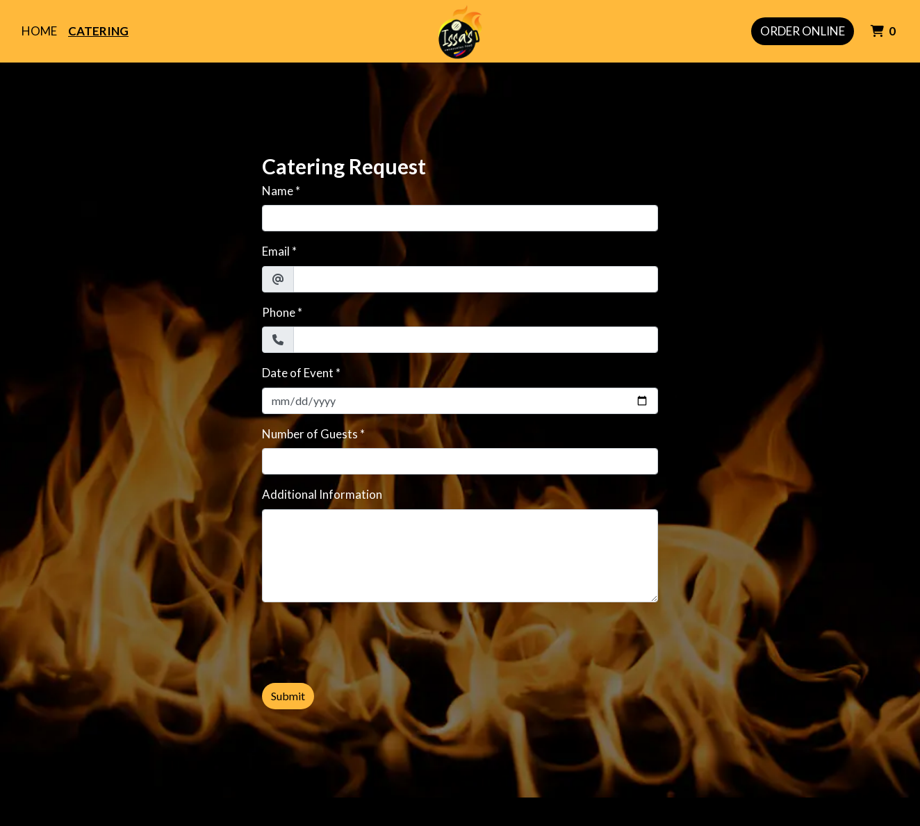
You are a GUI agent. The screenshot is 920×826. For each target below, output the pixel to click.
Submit (288, 695)
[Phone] (475, 340)
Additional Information (322, 494)
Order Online (802, 31)
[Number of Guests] (460, 461)
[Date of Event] (460, 401)
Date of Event (298, 372)
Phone (278, 312)
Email (276, 251)
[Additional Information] (460, 555)
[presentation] (367, 640)
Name (277, 190)
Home (39, 31)
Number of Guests (310, 434)
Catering (98, 31)
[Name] (460, 218)
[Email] (475, 279)
